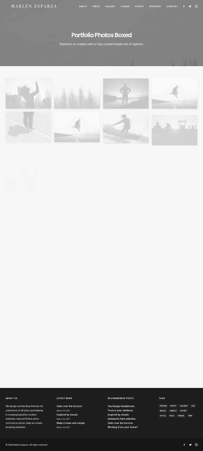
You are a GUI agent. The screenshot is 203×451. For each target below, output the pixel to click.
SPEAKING (155, 6)
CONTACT (172, 6)
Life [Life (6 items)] (193, 406)
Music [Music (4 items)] (163, 411)
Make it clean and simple (71, 423)
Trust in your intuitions (120, 410)
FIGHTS (139, 6)
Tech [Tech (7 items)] (171, 416)
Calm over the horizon (69, 406)
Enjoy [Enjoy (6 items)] (173, 406)
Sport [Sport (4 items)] (183, 411)
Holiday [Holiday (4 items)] (184, 406)
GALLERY (110, 6)
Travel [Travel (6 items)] (181, 416)
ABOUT (83, 6)
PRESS (96, 6)
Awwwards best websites (122, 418)
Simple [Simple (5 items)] (173, 411)
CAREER (125, 6)
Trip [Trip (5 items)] (190, 416)
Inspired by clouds (67, 414)
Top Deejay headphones (121, 406)
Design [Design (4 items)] (163, 406)
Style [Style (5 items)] (163, 416)
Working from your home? (123, 427)
